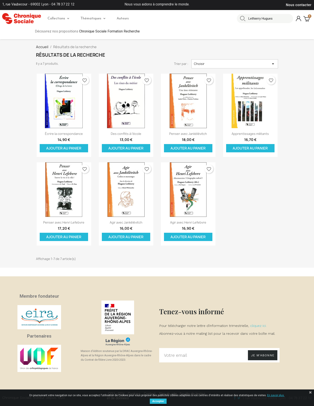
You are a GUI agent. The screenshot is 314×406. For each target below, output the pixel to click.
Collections (58, 18)
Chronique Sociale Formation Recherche (109, 31)
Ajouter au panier (63, 148)
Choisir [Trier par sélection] (235, 63)
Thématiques (92, 18)
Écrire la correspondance (64, 134)
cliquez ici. (258, 326)
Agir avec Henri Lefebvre (188, 222)
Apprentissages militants (250, 134)
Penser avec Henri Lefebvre (63, 222)
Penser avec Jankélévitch (188, 134)
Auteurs (123, 18)
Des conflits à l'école (126, 134)
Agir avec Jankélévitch (126, 222)
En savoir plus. (276, 395)
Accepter (158, 401)
